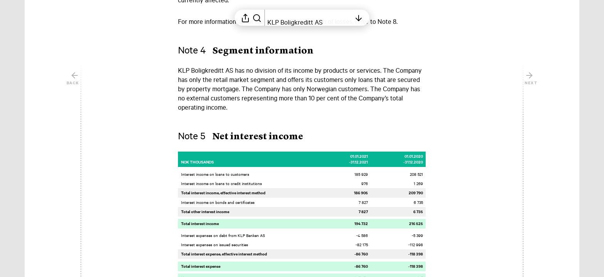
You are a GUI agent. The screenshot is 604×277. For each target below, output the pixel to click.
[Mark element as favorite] (433, 70)
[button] (252, 51)
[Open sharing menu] (245, 18)
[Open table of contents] (309, 18)
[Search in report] (257, 18)
